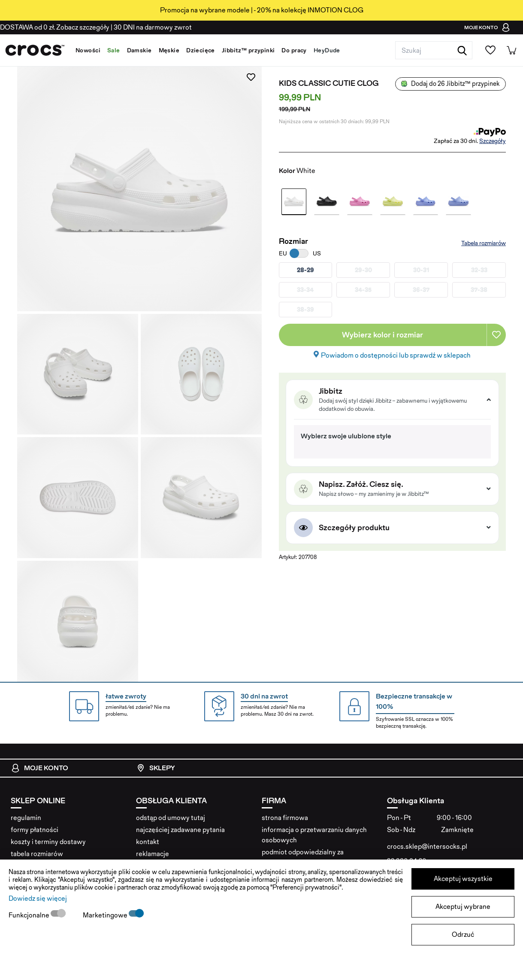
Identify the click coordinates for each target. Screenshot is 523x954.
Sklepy (155, 768)
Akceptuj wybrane (462, 906)
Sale (113, 50)
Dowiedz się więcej (38, 898)
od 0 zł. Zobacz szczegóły (54, 27)
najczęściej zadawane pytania (180, 830)
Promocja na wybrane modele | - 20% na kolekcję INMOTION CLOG (261, 10)
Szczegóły (492, 140)
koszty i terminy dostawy (48, 842)
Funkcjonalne (30, 915)
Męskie (169, 50)
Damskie (139, 50)
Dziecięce (200, 50)
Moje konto (39, 768)
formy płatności (34, 830)
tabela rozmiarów (37, 854)
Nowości (88, 50)
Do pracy (293, 50)
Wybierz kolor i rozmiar (382, 334)
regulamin (26, 818)
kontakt (147, 842)
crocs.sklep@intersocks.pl (427, 846)
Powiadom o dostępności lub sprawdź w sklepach (396, 355)
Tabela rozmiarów (483, 243)
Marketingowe (106, 915)
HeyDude (327, 50)
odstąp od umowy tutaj (170, 818)
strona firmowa (285, 818)
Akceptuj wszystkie (463, 879)
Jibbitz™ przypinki (248, 50)
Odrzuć (463, 934)
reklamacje (152, 854)
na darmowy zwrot (153, 27)
